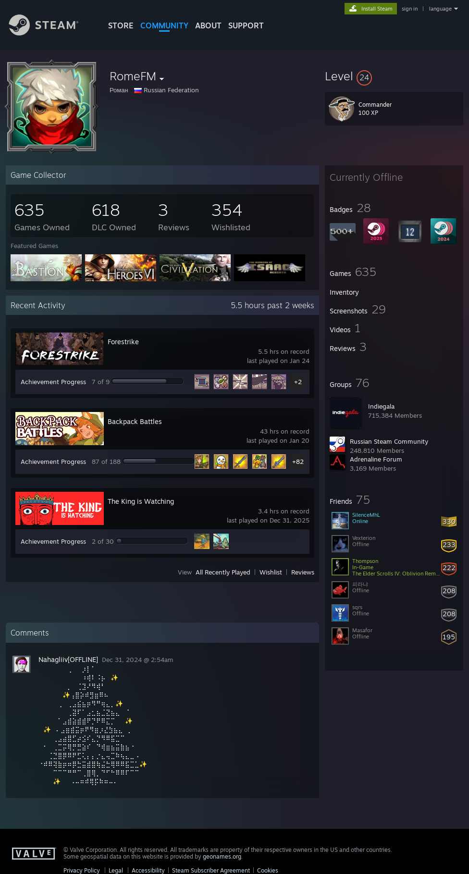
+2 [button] (298, 382)
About (208, 25)
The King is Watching (141, 501)
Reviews (302, 572)
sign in (410, 8)
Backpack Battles (135, 421)
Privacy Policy (81, 870)
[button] (394, 76)
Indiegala (381, 406)
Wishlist (270, 572)
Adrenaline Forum (376, 459)
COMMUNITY (164, 25)
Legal (116, 870)
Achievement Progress (53, 382)
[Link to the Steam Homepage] (51, 33)
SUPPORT (246, 25)
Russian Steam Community (389, 441)
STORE (121, 25)
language (440, 8)
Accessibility (148, 870)
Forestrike (123, 341)
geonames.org (222, 856)
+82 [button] (298, 461)
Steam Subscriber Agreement (211, 870)
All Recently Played (223, 572)
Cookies (267, 870)
